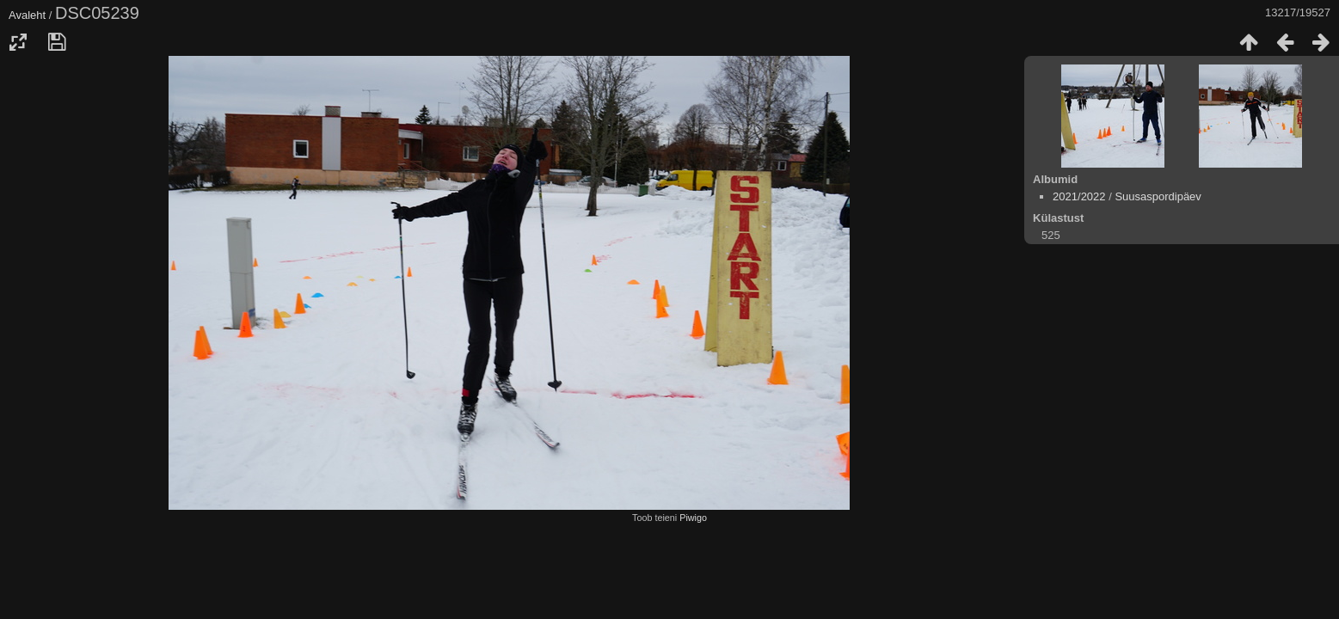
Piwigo (693, 517)
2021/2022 (1079, 196)
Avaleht (27, 15)
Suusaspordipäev (1158, 196)
